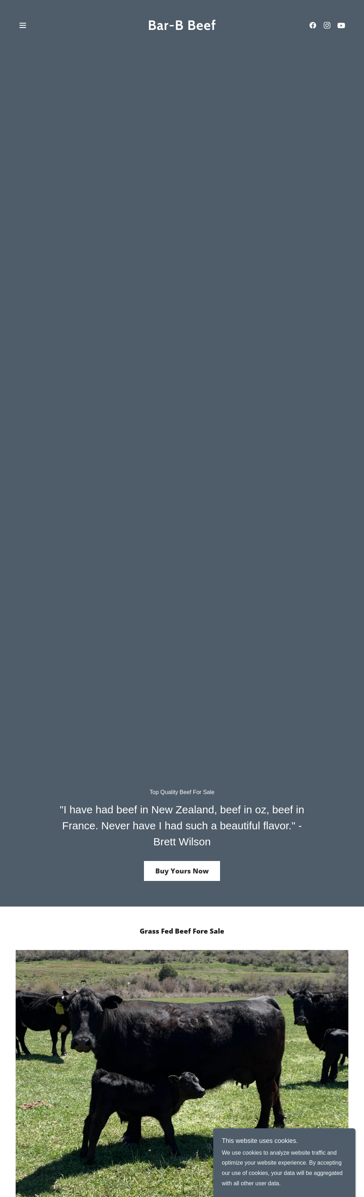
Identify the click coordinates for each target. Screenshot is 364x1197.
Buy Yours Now (182, 871)
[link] (182, 28)
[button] (23, 25)
